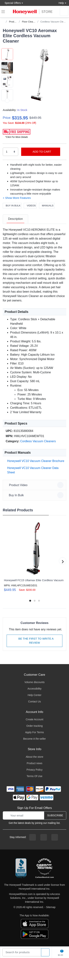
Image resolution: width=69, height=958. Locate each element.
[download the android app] (34, 933)
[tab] (15, 219)
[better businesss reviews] (20, 868)
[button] (39, 75)
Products (13, 21)
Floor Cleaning (30, 21)
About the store (34, 756)
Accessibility (34, 688)
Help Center (34, 695)
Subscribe (55, 815)
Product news (34, 763)
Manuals (47, 205)
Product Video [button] (35, 485)
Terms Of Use (35, 776)
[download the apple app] (34, 923)
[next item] (7, 100)
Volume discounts (34, 682)
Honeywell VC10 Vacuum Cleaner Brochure (35, 461)
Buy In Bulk (12, 205)
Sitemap (50, 907)
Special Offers (12, 2)
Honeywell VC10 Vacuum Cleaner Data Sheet (32, 470)
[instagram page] (43, 837)
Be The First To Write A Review (34, 640)
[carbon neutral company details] (44, 868)
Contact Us (34, 701)
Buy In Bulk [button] (35, 495)
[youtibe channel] (54, 837)
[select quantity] (10, 152)
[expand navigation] (3, 11)
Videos (30, 205)
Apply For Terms (34, 732)
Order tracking (34, 725)
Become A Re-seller (34, 738)
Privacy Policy (34, 769)
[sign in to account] (64, 11)
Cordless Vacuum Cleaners (38, 441)
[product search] (45, 952)
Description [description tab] (15, 218)
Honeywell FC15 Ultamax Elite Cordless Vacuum (33, 580)
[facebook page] (32, 837)
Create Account (34, 719)
